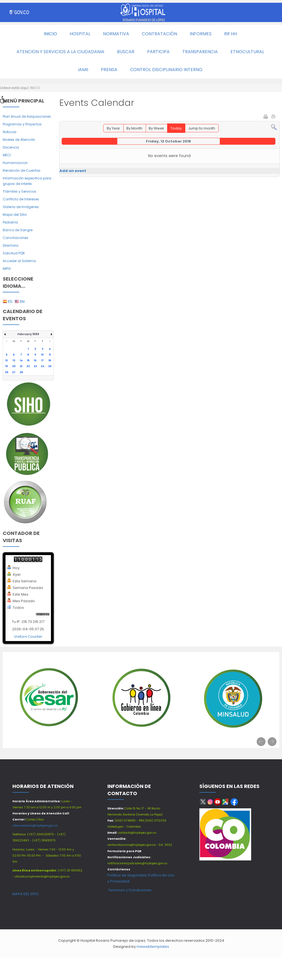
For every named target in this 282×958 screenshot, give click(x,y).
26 (6, 372)
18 (49, 360)
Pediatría (10, 222)
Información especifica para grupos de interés (27, 181)
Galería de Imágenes (21, 206)
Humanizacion (15, 162)
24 (42, 366)
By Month (134, 128)
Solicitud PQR (14, 253)
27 (13, 372)
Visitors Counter (28, 636)
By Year (113, 128)
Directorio (10, 245)
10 (42, 354)
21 (21, 366)
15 (28, 360)
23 (35, 366)
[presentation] (261, 741)
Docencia (11, 147)
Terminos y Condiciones (129, 890)
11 (50, 354)
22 (28, 366)
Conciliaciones (15, 237)
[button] (5, 101)
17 (42, 360)
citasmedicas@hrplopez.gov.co (35, 826)
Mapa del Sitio (15, 214)
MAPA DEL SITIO (25, 894)
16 (35, 360)
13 (14, 360)
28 (21, 372)
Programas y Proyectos (22, 124)
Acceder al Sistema (19, 261)
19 (6, 366)
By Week (156, 128)
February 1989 (28, 334)
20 (14, 366)
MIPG (7, 268)
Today (176, 128)
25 (49, 366)
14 (21, 360)
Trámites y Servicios (19, 191)
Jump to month (201, 128)
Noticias (10, 132)
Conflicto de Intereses (21, 199)
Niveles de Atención (19, 139)
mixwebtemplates (153, 946)
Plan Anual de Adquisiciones (27, 116)
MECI (7, 155)
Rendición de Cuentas (21, 170)
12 (6, 360)
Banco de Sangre (17, 230)
